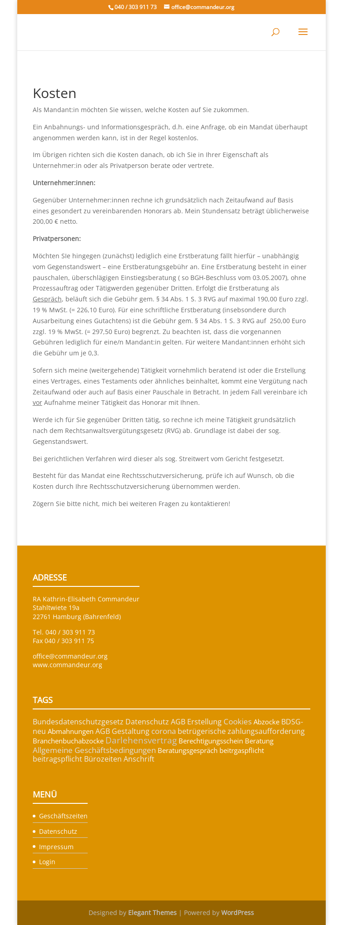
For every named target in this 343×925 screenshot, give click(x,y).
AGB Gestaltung (122, 731)
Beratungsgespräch (188, 750)
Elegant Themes (152, 912)
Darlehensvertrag (141, 740)
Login (47, 861)
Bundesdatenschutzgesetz (78, 722)
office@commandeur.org (70, 656)
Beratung (259, 740)
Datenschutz (147, 722)
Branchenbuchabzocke (68, 740)
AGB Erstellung (196, 722)
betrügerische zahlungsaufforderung (241, 731)
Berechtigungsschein (211, 740)
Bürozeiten (103, 759)
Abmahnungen (71, 731)
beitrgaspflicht (241, 750)
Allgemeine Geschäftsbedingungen (94, 750)
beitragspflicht (57, 759)
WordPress (237, 912)
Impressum (56, 846)
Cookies (238, 721)
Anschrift (139, 759)
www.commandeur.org (67, 664)
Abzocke (266, 721)
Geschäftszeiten (63, 816)
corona (163, 731)
